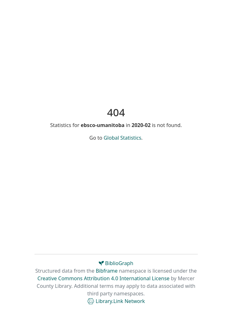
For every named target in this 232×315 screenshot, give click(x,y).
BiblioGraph (116, 263)
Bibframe (106, 270)
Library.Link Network (116, 301)
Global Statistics (122, 137)
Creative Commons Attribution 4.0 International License (103, 278)
